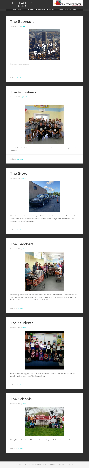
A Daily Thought (72, 9)
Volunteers (51, 9)
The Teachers (22, 244)
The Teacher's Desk (22, 4)
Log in (70, 464)
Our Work (20, 78)
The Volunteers (23, 92)
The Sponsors (22, 21)
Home (14, 9)
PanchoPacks (41, 9)
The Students (22, 323)
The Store (19, 173)
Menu (23, 9)
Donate (32, 9)
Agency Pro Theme (39, 464)
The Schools (21, 399)
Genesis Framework (58, 464)
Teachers (60, 9)
